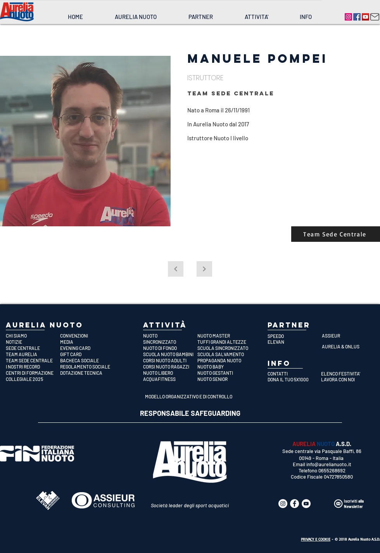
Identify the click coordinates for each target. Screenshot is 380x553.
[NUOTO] (170, 335)
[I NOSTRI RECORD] (33, 366)
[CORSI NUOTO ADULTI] (170, 360)
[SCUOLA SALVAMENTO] (224, 354)
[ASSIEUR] (349, 335)
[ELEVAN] (295, 342)
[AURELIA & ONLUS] (349, 346)
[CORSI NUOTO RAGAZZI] (170, 366)
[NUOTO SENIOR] (224, 379)
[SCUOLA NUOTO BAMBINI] (170, 354)
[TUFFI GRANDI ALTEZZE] (224, 342)
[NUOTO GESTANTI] (224, 373)
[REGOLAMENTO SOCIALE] (87, 366)
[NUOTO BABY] (224, 366)
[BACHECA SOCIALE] (87, 360)
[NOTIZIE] (33, 342)
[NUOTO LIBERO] (170, 373)
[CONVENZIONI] (87, 335)
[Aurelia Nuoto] (348, 17)
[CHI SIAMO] (33, 335)
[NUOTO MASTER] (224, 335)
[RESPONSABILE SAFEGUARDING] (190, 413)
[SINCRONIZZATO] (170, 342)
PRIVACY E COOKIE (315, 539)
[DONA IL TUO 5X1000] (292, 379)
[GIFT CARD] (87, 354)
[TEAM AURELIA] (33, 354)
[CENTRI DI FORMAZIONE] (33, 373)
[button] (135, 17)
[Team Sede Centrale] (335, 234)
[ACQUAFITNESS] (170, 379)
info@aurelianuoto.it (328, 464)
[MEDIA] (87, 342)
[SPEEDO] (295, 336)
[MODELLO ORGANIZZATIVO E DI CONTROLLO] (190, 396)
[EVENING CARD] (87, 348)
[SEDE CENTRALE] (33, 348)
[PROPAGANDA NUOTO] (224, 360)
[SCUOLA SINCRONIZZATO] (224, 348)
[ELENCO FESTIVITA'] (345, 373)
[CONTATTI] (292, 373)
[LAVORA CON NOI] (345, 379)
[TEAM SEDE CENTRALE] (33, 360)
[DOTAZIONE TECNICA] (87, 373)
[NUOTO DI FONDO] (170, 348)
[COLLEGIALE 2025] (33, 379)
